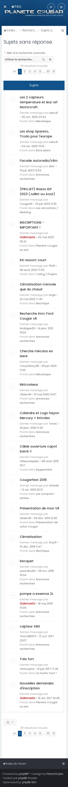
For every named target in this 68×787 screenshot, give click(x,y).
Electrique (42, 303)
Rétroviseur (29, 384)
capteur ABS (30, 626)
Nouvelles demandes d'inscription (37, 685)
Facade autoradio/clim (38, 160)
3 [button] (29, 71)
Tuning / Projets (46, 274)
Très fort (27, 659)
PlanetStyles (54, 774)
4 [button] (35, 71)
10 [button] (48, 71)
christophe (27, 669)
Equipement (44, 469)
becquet (27, 561)
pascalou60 (28, 571)
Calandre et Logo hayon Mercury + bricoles (39, 415)
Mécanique (43, 121)
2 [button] (24, 71)
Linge (52, 295)
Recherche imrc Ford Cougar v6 (36, 316)
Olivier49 (25, 394)
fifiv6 (52, 266)
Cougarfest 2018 (33, 479)
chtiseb (54, 485)
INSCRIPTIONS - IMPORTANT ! (32, 225)
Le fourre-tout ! (46, 673)
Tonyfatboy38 (29, 366)
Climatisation (31, 536)
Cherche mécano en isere (36, 353)
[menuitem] (16, 6)
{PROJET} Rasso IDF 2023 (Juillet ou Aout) (37, 191)
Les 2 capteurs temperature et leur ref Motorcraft (38, 102)
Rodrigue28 (27, 328)
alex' (52, 166)
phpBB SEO (29, 782)
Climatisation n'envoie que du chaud (38, 286)
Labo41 (53, 113)
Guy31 (53, 542)
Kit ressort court (33, 260)
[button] (14, 72)
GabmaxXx (27, 237)
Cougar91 (26, 204)
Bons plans (43, 150)
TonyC (53, 423)
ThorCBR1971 (28, 636)
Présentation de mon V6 (39, 508)
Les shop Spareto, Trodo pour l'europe (36, 134)
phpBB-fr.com (27, 778)
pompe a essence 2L (36, 593)
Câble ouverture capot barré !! (38, 449)
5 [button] (40, 71)
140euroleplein (29, 461)
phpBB (23, 774)
